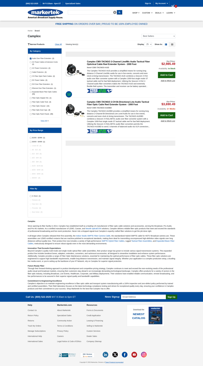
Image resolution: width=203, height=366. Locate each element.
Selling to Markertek (95, 326)
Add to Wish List (168, 81)
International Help (35, 336)
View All (45, 121)
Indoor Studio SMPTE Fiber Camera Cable (93, 236)
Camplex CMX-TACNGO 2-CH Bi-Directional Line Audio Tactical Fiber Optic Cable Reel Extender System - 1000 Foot (118, 103)
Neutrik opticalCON (93, 229)
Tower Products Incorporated (114, 362)
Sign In (148, 3)
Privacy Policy (62, 331)
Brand (37, 31)
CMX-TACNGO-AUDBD (102, 108)
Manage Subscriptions (37, 331)
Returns (31, 321)
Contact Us (32, 310)
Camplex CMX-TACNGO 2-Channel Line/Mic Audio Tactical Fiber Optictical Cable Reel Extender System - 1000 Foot (118, 63)
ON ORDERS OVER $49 (78, 24)
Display (141, 44)
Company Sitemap (94, 341)
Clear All (58, 44)
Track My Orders (34, 326)
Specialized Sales (73, 3)
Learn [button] (170, 13)
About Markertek (64, 310)
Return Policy (33, 315)
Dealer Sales (92, 336)
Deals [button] (159, 13)
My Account (161, 3)
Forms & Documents (95, 310)
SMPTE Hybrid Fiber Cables (113, 241)
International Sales (35, 341)
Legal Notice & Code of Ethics (69, 341)
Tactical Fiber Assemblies (142, 241)
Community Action (64, 321)
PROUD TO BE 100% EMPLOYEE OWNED (124, 24)
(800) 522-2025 (32, 3)
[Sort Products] (158, 36)
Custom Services (93, 331)
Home (30, 31)
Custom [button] (147, 13)
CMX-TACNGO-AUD (100, 67)
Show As (158, 44)
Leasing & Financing (95, 321)
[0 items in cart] (173, 3)
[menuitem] (136, 13)
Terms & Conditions (65, 326)
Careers (60, 336)
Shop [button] (136, 13)
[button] (166, 44)
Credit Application (94, 315)
